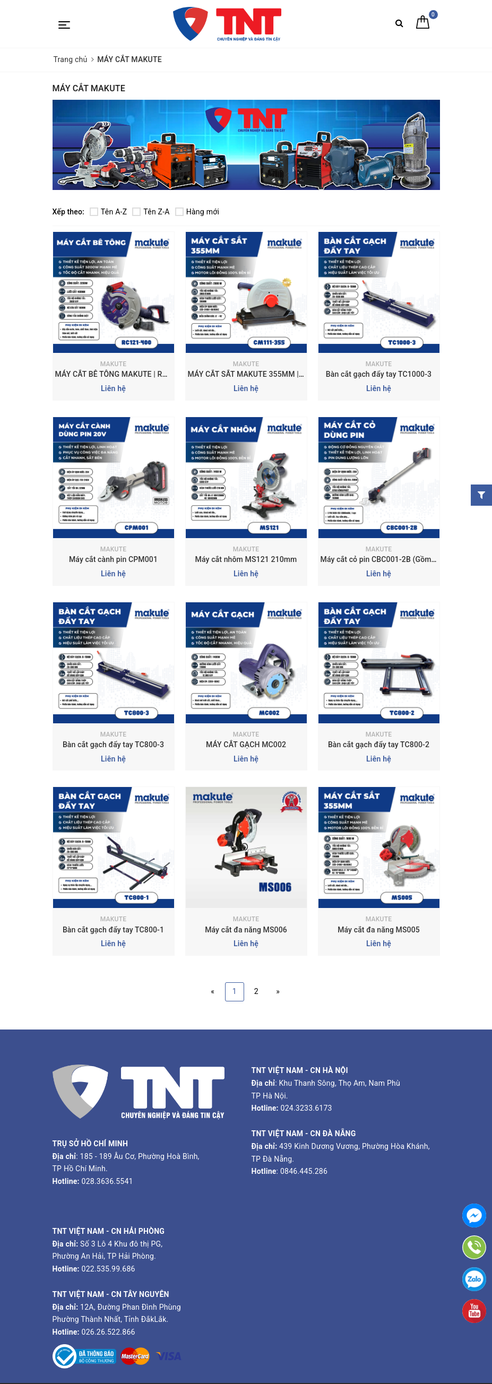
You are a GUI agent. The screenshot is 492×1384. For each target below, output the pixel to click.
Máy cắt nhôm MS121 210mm (246, 559)
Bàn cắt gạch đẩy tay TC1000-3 (378, 374)
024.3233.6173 (305, 1108)
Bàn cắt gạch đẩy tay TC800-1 (113, 929)
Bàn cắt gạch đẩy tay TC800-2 (378, 744)
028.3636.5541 (107, 1181)
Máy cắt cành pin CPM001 (113, 559)
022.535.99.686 (108, 1269)
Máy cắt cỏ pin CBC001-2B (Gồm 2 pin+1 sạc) (398, 559)
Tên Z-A (150, 211)
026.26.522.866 (108, 1332)
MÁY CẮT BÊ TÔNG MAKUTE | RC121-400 (125, 374)
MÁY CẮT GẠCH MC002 (246, 744)
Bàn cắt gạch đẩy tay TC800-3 (113, 744)
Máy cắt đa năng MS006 (246, 929)
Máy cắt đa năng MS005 (379, 929)
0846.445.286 (302, 1171)
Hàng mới (197, 211)
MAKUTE (113, 364)
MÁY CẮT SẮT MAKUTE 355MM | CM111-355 (264, 374)
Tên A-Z (108, 211)
